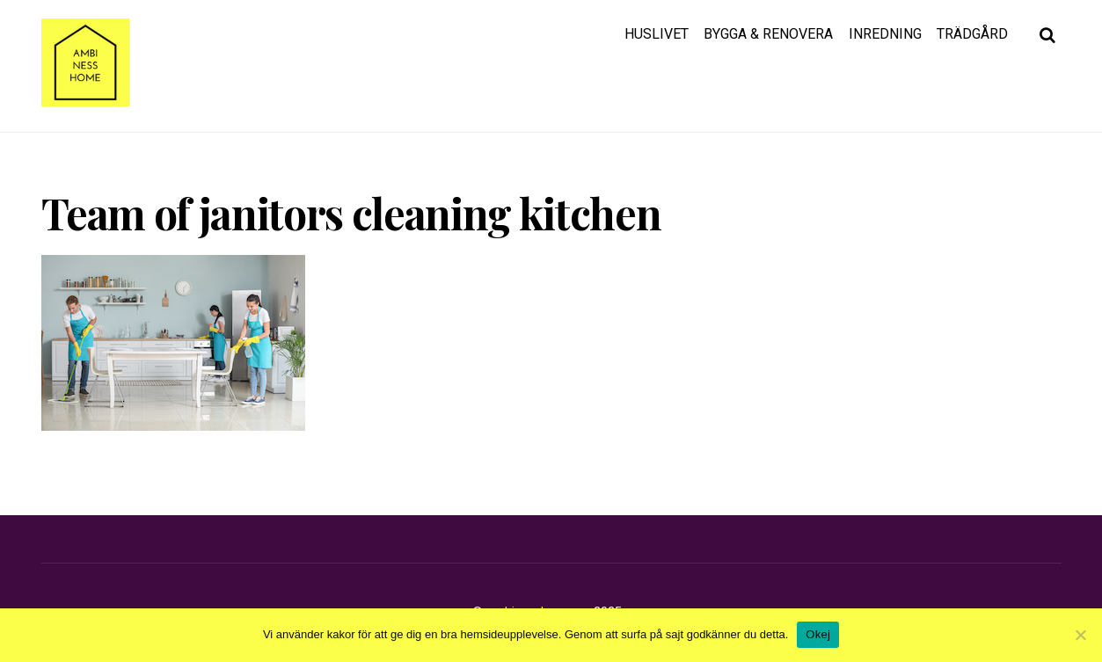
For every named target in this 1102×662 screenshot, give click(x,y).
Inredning (885, 33)
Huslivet (656, 33)
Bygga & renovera (768, 33)
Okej (818, 634)
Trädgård (972, 33)
